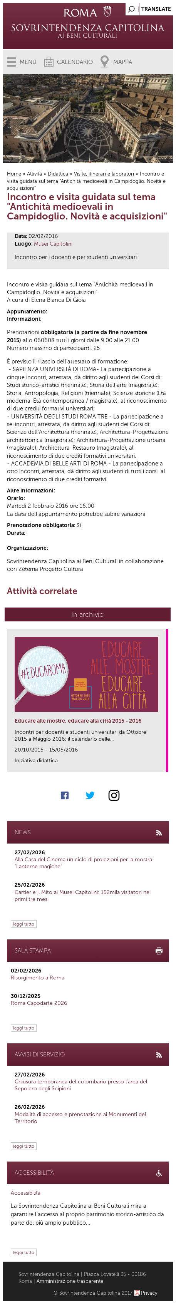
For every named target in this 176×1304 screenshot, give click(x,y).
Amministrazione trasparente (70, 1281)
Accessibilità (25, 1193)
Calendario (75, 62)
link (163, 763)
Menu (28, 62)
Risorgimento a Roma (37, 977)
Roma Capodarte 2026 (39, 1003)
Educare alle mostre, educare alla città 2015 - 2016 (78, 721)
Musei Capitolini (53, 244)
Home (14, 174)
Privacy (149, 1293)
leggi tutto (23, 924)
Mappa (122, 62)
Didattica (58, 174)
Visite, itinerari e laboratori (104, 174)
